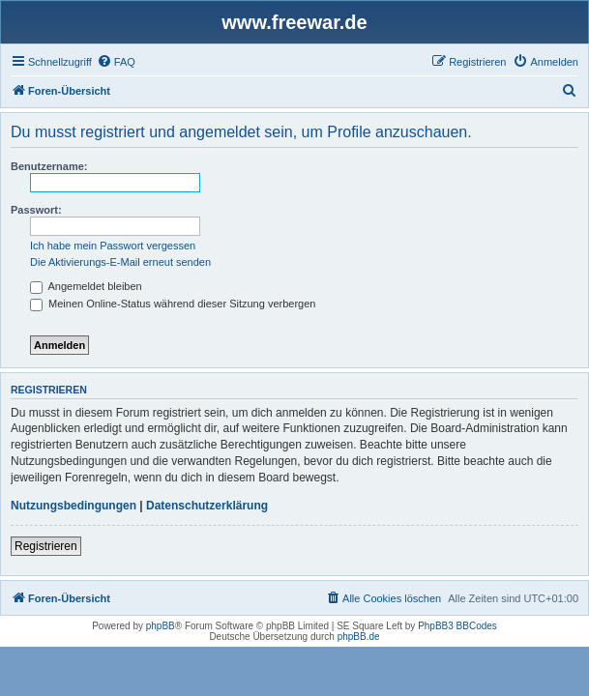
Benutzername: (49, 166)
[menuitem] (116, 61)
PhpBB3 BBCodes (457, 626)
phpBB (160, 626)
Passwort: (36, 210)
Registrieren (46, 546)
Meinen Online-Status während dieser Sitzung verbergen (172, 303)
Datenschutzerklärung (207, 505)
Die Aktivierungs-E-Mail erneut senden (120, 262)
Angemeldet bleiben (86, 286)
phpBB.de (359, 636)
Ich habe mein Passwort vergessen (112, 245)
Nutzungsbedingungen (73, 505)
